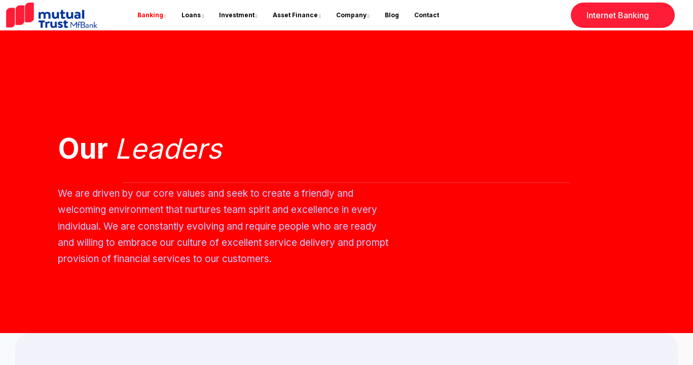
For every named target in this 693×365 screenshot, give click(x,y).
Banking (150, 15)
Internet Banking (631, 19)
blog (392, 15)
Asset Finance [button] (295, 15)
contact (426, 15)
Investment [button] (236, 15)
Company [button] (351, 15)
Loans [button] (191, 15)
